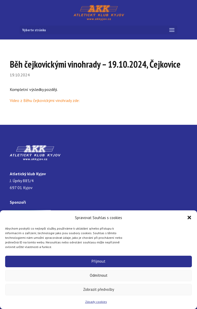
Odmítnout (98, 275)
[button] (189, 217)
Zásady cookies (96, 302)
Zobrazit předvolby (98, 289)
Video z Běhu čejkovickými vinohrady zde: (45, 100)
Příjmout (98, 261)
